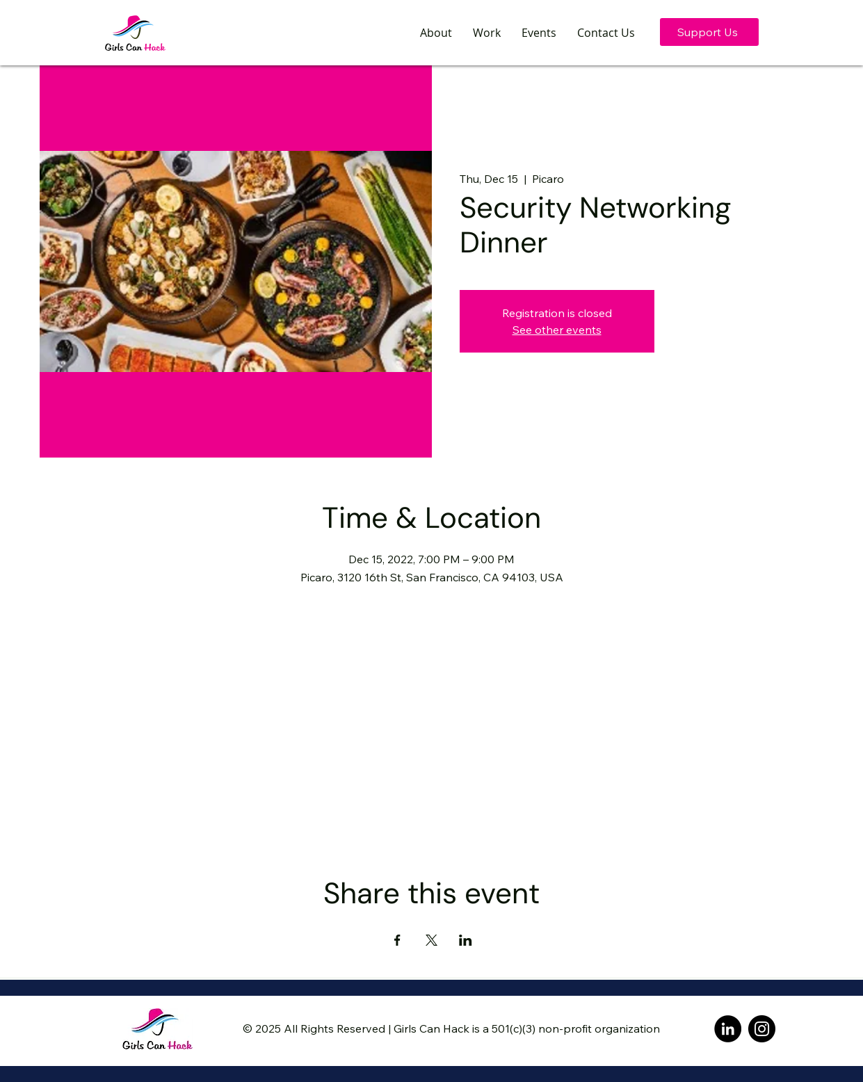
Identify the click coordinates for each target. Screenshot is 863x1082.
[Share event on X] (431, 940)
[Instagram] (761, 1028)
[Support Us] (709, 32)
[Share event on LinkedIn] (465, 940)
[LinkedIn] (727, 1028)
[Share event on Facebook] (397, 940)
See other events (557, 330)
